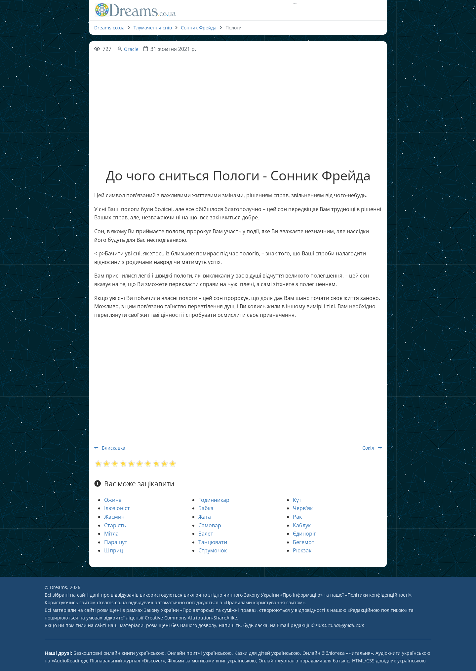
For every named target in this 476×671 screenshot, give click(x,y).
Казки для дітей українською (267, 653)
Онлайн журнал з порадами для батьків (303, 660)
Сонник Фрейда (199, 27)
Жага (204, 516)
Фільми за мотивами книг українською (212, 660)
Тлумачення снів (153, 27)
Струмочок (212, 550)
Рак (297, 516)
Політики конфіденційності (378, 595)
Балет (205, 533)
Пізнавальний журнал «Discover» (127, 660)
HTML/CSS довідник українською (389, 660)
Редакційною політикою (377, 610)
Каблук (302, 525)
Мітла (111, 533)
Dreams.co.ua (109, 27)
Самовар (209, 525)
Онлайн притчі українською (199, 653)
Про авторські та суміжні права (218, 610)
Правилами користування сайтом (264, 602)
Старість (115, 525)
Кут (297, 499)
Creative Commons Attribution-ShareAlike (191, 618)
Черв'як (303, 508)
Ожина (113, 499)
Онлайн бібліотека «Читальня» (337, 653)
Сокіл (372, 448)
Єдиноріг (304, 533)
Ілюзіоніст (117, 508)
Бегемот (303, 542)
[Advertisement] (238, 100)
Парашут (115, 542)
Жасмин (114, 516)
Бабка (206, 508)
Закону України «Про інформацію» (283, 595)
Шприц (113, 550)
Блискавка (109, 448)
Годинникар (213, 499)
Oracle (131, 49)
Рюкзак (302, 550)
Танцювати (212, 542)
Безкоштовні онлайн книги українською (119, 653)
